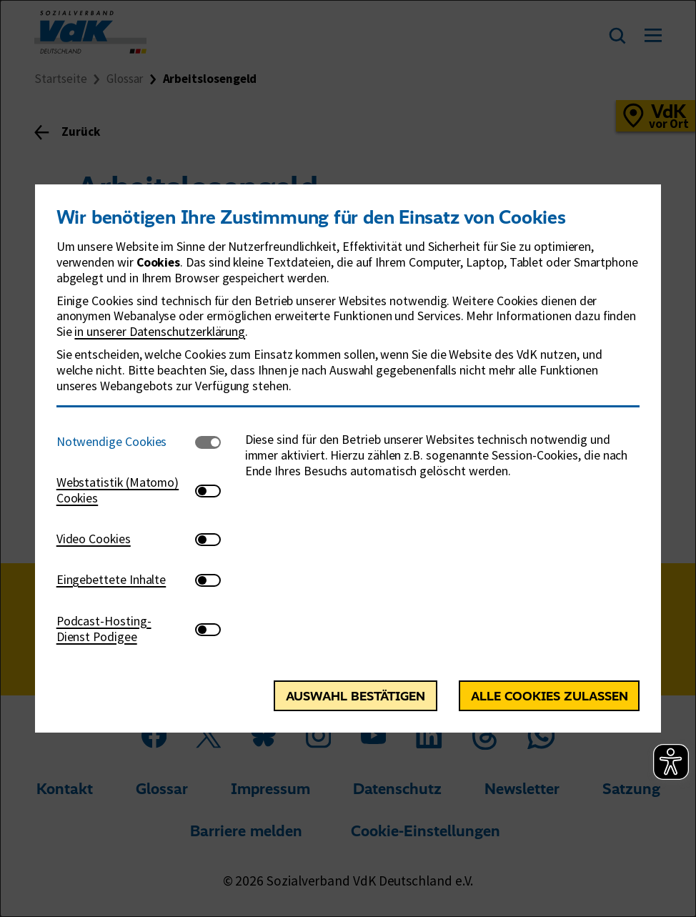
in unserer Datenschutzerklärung (159, 331)
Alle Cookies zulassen (549, 695)
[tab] (125, 442)
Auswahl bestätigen (355, 695)
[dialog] (348, 458)
